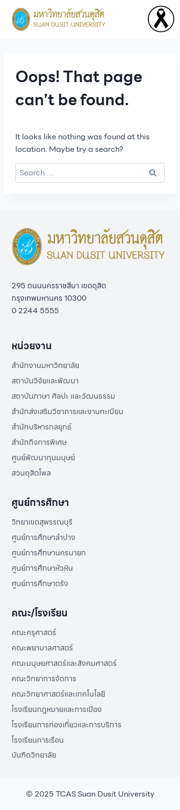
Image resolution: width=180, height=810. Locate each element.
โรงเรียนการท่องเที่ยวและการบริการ (66, 725)
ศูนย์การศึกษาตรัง (40, 583)
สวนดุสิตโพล (31, 473)
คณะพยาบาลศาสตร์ (42, 648)
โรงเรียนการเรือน (38, 740)
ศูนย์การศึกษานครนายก (49, 553)
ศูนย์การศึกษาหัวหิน (42, 568)
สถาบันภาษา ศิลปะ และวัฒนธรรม (63, 396)
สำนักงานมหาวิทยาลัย (45, 365)
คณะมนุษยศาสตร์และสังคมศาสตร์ (64, 663)
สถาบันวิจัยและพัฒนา (45, 381)
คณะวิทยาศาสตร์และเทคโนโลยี (58, 694)
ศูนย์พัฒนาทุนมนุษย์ (43, 458)
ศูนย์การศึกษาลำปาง (43, 537)
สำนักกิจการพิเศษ (39, 442)
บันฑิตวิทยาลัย (34, 755)
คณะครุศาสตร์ (34, 632)
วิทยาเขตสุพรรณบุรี (42, 522)
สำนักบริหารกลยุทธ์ (42, 427)
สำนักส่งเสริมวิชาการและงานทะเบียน (67, 411)
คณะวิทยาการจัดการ (44, 679)
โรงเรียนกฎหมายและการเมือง (57, 709)
